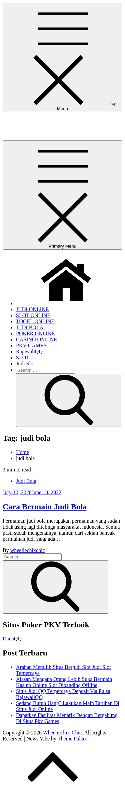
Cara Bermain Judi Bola (44, 506)
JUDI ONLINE (32, 309)
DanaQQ (12, 638)
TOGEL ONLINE (35, 321)
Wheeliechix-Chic (22, 120)
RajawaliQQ (29, 351)
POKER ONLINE (35, 333)
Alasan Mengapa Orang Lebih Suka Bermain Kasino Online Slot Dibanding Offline (64, 682)
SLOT (22, 357)
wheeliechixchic (27, 550)
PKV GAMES (31, 345)
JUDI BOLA (29, 327)
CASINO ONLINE (36, 339)
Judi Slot (25, 363)
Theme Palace (73, 738)
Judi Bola (26, 481)
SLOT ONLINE (33, 315)
